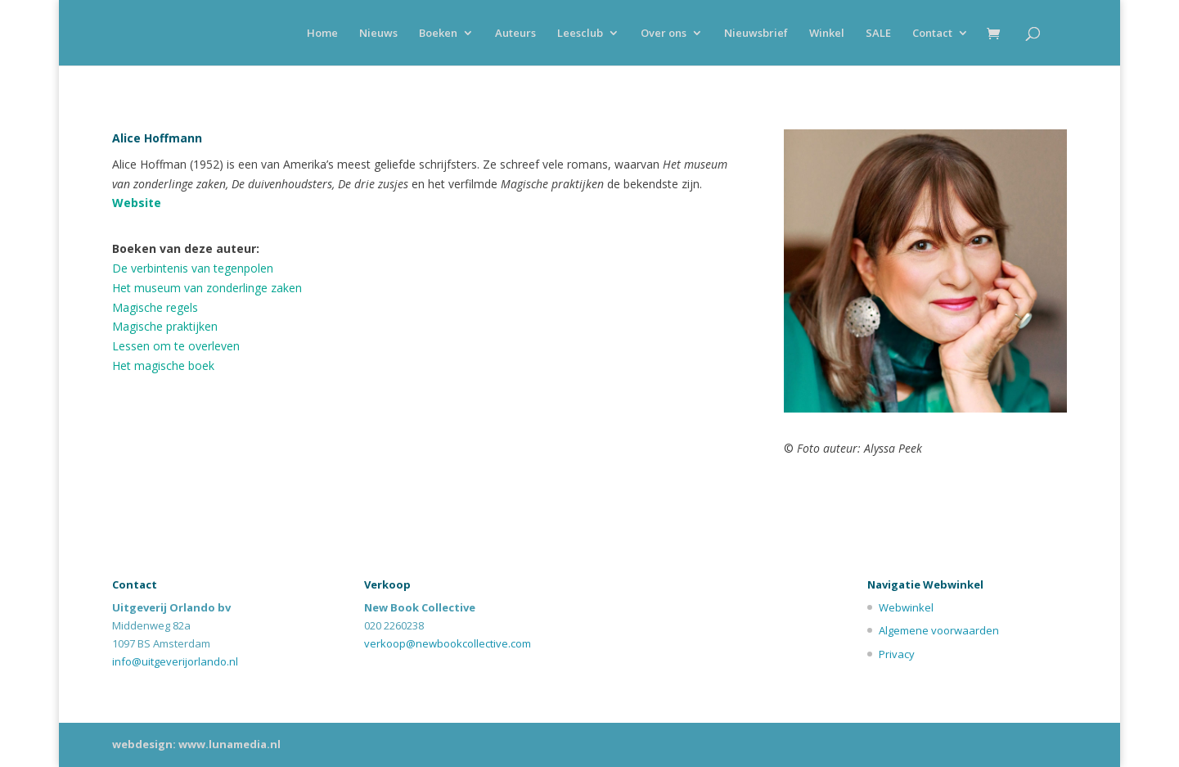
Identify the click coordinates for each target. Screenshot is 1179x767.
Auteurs (515, 33)
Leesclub (580, 33)
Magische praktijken (165, 326)
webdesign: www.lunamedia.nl (196, 744)
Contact (932, 33)
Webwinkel (906, 607)
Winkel (826, 33)
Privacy (897, 654)
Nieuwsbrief (756, 33)
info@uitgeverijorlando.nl (175, 661)
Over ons (663, 33)
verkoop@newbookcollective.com (447, 643)
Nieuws (378, 33)
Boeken (438, 33)
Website (136, 202)
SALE (878, 33)
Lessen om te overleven (176, 346)
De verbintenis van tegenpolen (192, 268)
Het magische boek (163, 365)
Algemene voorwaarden (939, 630)
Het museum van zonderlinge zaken (207, 288)
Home (322, 33)
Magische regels (155, 307)
